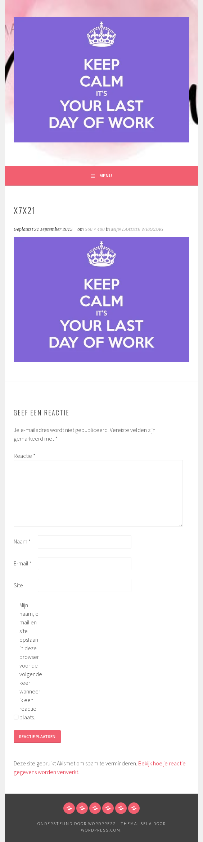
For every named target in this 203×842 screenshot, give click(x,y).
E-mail (23, 563)
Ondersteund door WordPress (76, 823)
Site (18, 585)
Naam (22, 541)
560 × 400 (95, 229)
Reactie (25, 455)
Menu (105, 175)
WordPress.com (101, 830)
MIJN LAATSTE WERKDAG (137, 229)
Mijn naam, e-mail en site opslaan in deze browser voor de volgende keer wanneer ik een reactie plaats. (30, 661)
